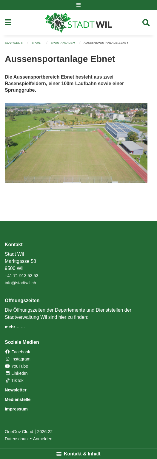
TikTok (14, 380)
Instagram (17, 359)
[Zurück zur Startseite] (78, 22)
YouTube (16, 366)
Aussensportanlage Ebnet (106, 42)
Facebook (17, 351)
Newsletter (16, 390)
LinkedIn (16, 373)
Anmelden (43, 438)
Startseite (14, 42)
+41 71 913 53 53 (21, 275)
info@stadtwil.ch (20, 282)
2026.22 (45, 431)
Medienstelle (17, 399)
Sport (37, 42)
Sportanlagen (63, 42)
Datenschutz (17, 438)
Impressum (16, 409)
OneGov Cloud (19, 431)
